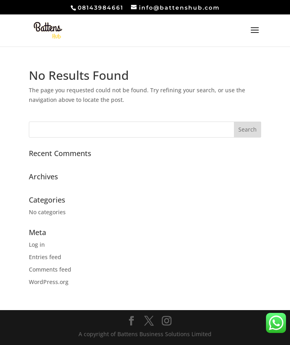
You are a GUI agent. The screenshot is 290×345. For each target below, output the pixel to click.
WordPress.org (48, 282)
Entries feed (45, 257)
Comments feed (50, 269)
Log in (37, 244)
